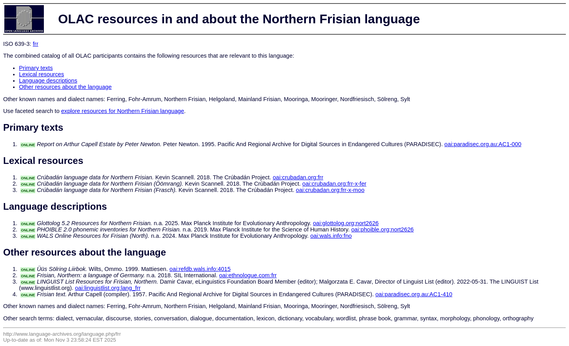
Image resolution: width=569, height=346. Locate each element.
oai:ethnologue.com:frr (248, 275)
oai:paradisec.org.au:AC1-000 (483, 144)
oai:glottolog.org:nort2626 (346, 223)
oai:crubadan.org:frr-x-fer (334, 184)
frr (35, 44)
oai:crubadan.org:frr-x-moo (330, 190)
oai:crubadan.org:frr (298, 177)
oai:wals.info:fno (331, 236)
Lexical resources (41, 74)
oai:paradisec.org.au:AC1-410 (413, 294)
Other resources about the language (65, 87)
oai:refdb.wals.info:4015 (200, 269)
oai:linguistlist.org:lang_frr (108, 288)
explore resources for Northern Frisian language (122, 111)
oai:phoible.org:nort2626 (382, 229)
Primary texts (36, 68)
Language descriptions (48, 80)
